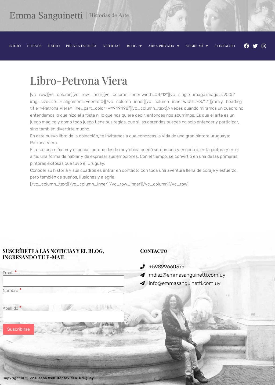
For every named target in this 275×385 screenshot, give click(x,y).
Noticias (112, 45)
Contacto (225, 45)
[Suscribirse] (18, 329)
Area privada (163, 46)
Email (10, 272)
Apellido (12, 308)
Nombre (12, 290)
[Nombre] (63, 298)
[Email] (63, 281)
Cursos (34, 45)
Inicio (15, 45)
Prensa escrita (81, 45)
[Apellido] (63, 316)
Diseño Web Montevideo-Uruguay (64, 378)
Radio (54, 45)
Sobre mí (197, 46)
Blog (134, 46)
